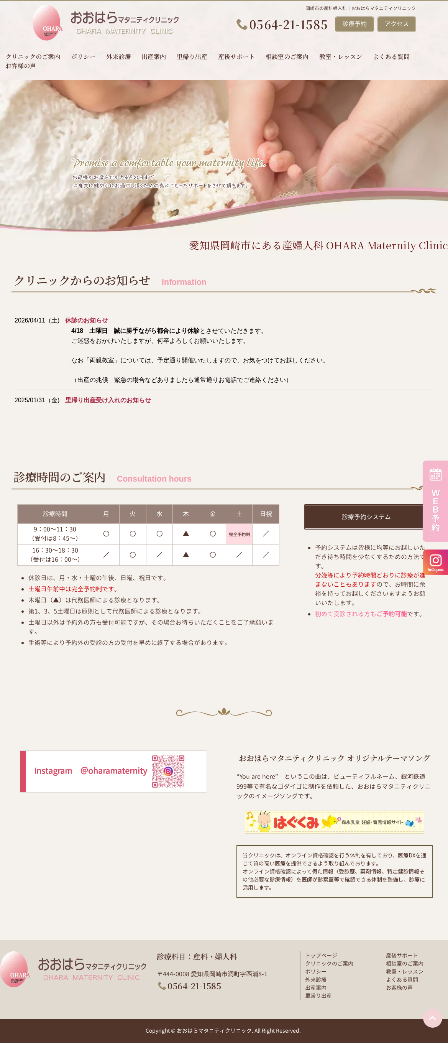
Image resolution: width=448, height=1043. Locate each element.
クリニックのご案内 (32, 56)
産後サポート (236, 56)
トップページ (321, 955)
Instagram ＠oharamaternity (110, 770)
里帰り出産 (192, 56)
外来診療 (118, 56)
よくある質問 (391, 56)
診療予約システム (366, 517)
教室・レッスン (340, 56)
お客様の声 (20, 65)
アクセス (396, 24)
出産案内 (153, 56)
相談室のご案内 (287, 56)
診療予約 (354, 24)
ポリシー (83, 56)
